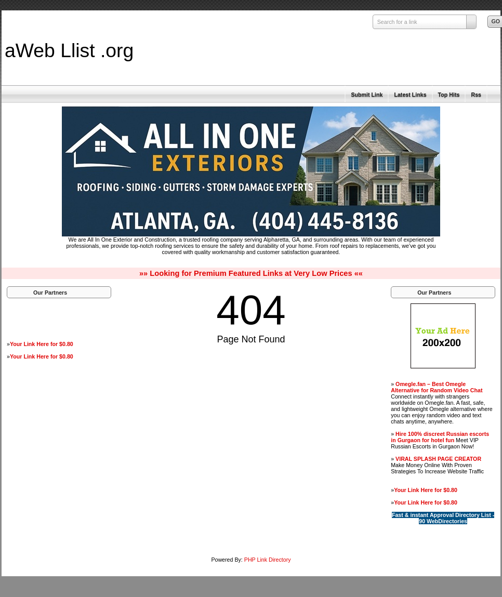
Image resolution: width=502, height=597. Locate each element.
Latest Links (410, 94)
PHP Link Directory (267, 559)
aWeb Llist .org (69, 50)
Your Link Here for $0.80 (41, 344)
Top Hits (449, 94)
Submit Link (366, 94)
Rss (476, 94)
